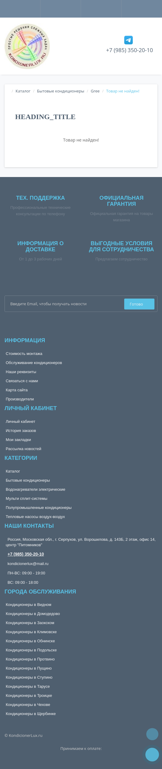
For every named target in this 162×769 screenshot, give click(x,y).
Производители (20, 399)
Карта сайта (17, 390)
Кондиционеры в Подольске (31, 650)
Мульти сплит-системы (26, 498)
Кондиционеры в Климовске (31, 632)
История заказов (21, 430)
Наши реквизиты (21, 371)
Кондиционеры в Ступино (29, 677)
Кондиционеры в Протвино (30, 659)
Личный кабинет (20, 421)
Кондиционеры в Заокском (30, 622)
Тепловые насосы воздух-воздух (35, 516)
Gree (95, 91)
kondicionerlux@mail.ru (28, 563)
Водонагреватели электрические (35, 489)
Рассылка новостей (23, 448)
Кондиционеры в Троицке (29, 695)
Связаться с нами (22, 381)
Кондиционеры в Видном (28, 604)
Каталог (23, 91)
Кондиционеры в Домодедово (33, 613)
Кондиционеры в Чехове (28, 704)
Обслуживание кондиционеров (34, 362)
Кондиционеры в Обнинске (30, 641)
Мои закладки (18, 439)
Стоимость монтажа (24, 353)
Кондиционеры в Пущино (29, 668)
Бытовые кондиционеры (60, 91)
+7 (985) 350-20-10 (129, 50)
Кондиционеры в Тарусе (28, 686)
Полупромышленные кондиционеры (39, 507)
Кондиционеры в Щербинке (31, 713)
